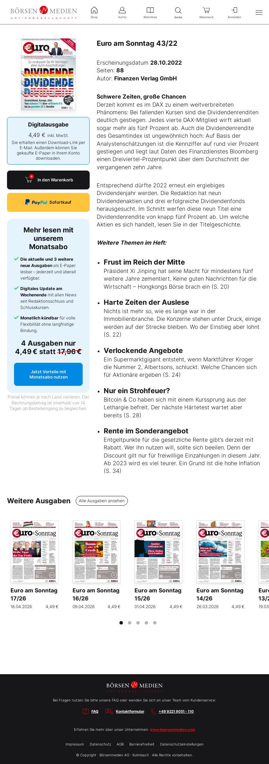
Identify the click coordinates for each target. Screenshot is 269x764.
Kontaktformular (130, 711)
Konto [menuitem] (122, 12)
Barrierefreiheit (141, 744)
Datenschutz (100, 744)
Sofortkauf (48, 202)
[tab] (121, 623)
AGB (120, 744)
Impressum (74, 744)
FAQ (94, 711)
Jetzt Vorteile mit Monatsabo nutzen (48, 374)
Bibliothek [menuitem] (150, 12)
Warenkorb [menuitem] (206, 12)
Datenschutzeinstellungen (182, 744)
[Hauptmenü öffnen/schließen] (259, 12)
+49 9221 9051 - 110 (176, 711)
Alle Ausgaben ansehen (102, 500)
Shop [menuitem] (94, 12)
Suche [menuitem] (178, 12)
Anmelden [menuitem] (234, 12)
